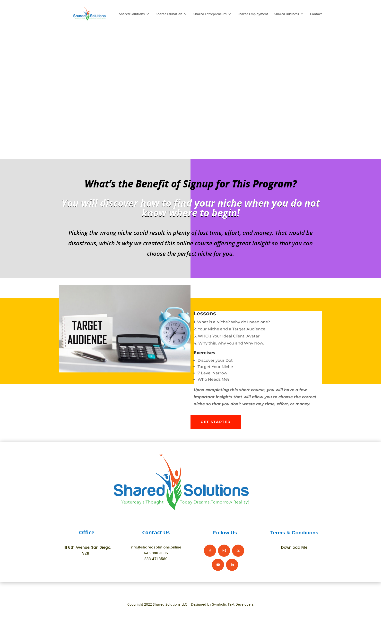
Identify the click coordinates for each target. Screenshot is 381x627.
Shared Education (169, 14)
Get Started (216, 422)
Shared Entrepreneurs (209, 14)
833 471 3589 (155, 558)
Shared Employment (253, 14)
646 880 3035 (156, 553)
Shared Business (286, 14)
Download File (294, 547)
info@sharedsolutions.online (155, 547)
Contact (316, 14)
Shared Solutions (132, 14)
